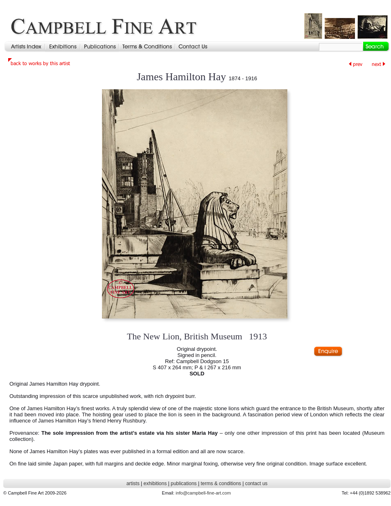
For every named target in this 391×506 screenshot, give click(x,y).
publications (184, 483)
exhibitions (155, 483)
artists (133, 483)
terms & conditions (221, 483)
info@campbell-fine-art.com (203, 492)
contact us (256, 483)
